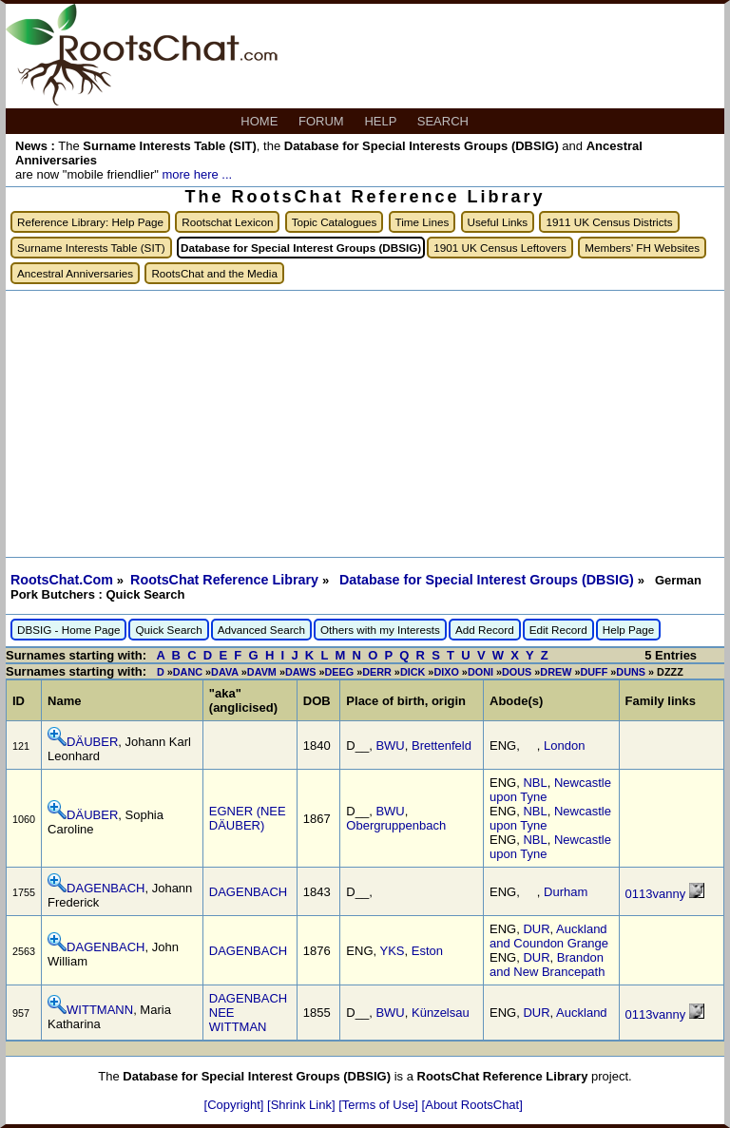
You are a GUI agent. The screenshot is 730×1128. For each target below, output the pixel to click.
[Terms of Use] (379, 1105)
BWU (389, 745)
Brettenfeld (441, 745)
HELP (381, 121)
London (564, 745)
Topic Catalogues (334, 222)
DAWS (300, 672)
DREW (555, 672)
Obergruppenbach (396, 825)
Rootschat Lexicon (227, 222)
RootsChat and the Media (214, 273)
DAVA (225, 672)
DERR (377, 672)
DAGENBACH (105, 888)
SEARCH (444, 121)
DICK (412, 672)
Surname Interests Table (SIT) (91, 247)
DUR (536, 929)
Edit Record (558, 629)
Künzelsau (441, 1012)
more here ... (197, 174)
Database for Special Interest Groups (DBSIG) (488, 579)
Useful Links (498, 222)
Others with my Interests (380, 629)
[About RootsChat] (472, 1105)
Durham (565, 892)
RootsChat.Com (61, 579)
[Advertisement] (365, 424)
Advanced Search (261, 629)
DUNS (630, 672)
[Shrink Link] (302, 1105)
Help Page (629, 629)
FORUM (322, 121)
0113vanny (655, 894)
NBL (535, 782)
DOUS (516, 672)
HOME (260, 121)
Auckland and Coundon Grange (549, 936)
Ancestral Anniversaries (75, 273)
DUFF (593, 672)
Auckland (581, 1012)
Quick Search (168, 629)
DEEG (339, 672)
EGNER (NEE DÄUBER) (247, 818)
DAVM (262, 672)
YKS (392, 951)
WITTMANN (100, 1010)
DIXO (445, 672)
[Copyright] (235, 1105)
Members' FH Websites (642, 247)
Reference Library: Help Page (90, 222)
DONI (480, 672)
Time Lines (422, 222)
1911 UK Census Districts (609, 222)
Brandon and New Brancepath (547, 964)
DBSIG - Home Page (68, 629)
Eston (427, 951)
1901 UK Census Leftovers (500, 247)
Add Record (484, 629)
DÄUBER (92, 742)
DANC (187, 672)
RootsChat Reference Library (226, 579)
